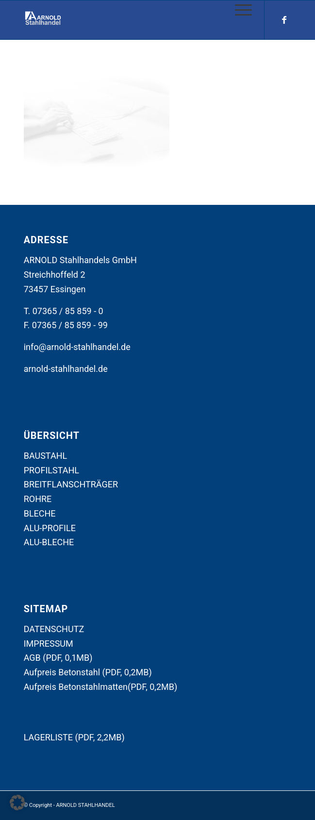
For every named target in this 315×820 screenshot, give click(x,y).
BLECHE (40, 513)
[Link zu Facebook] (284, 20)
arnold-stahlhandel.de (66, 369)
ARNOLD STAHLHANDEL (85, 805)
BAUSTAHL (45, 456)
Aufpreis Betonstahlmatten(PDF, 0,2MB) (101, 687)
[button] (17, 802)
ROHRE (38, 499)
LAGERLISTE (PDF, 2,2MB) (74, 737)
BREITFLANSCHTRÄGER (71, 484)
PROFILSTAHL (51, 470)
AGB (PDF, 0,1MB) (58, 658)
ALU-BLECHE (49, 542)
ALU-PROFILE (50, 528)
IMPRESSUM (48, 643)
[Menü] (238, 10)
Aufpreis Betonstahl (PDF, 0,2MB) (88, 672)
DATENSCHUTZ (54, 629)
